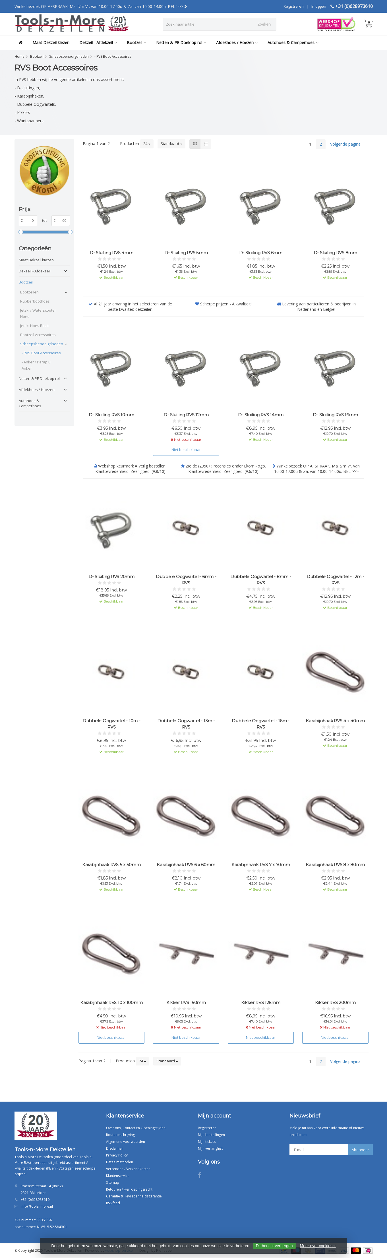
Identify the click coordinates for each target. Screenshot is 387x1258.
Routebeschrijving (120, 1134)
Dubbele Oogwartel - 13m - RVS (186, 724)
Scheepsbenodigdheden (40, 343)
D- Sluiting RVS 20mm (111, 576)
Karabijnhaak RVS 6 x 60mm (186, 864)
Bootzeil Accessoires (38, 334)
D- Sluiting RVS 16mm (335, 414)
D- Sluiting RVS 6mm (260, 252)
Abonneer (360, 1149)
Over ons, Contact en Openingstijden (135, 1127)
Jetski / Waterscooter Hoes (38, 313)
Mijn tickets (207, 1141)
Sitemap (112, 1182)
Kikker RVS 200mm (335, 1002)
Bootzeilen (29, 292)
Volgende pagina (345, 144)
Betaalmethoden (119, 1162)
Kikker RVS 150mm (186, 1002)
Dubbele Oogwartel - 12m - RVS (335, 579)
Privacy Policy (117, 1155)
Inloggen (318, 6)
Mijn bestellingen (211, 1134)
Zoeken (264, 24)
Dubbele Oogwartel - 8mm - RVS (260, 579)
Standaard (171, 143)
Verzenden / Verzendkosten (128, 1168)
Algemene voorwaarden (125, 1141)
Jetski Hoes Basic (34, 325)
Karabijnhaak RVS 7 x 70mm (260, 864)
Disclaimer (114, 1148)
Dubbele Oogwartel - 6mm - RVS (186, 579)
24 (146, 143)
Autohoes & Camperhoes (293, 42)
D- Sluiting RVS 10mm (111, 414)
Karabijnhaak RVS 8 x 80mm (335, 864)
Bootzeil (136, 42)
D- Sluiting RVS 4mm (111, 252)
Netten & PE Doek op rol (181, 42)
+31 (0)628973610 (354, 6)
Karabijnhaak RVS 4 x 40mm (335, 720)
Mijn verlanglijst (210, 1148)
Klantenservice (117, 1175)
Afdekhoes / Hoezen (237, 42)
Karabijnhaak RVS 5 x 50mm (111, 864)
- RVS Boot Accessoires (41, 352)
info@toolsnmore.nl (37, 1206)
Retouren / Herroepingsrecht (129, 1189)
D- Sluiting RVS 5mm (186, 252)
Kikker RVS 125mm (260, 1002)
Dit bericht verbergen (274, 1245)
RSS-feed (113, 1203)
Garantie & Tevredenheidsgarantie (134, 1196)
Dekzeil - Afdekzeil (98, 42)
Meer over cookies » (318, 1245)
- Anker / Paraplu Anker (36, 365)
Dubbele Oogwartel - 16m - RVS (260, 724)
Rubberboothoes (35, 301)
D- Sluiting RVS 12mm (186, 414)
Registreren (293, 6)
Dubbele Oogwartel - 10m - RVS (111, 724)
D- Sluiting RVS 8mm (335, 252)
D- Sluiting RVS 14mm (260, 414)
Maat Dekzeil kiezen (50, 42)
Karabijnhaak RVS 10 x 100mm (111, 1002)
